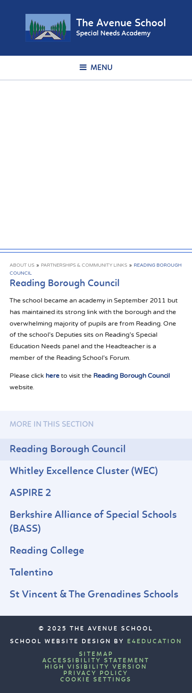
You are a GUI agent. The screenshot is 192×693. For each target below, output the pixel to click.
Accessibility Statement (95, 661)
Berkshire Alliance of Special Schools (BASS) (93, 522)
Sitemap (96, 654)
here (52, 376)
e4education (154, 641)
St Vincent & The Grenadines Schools (94, 595)
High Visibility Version (96, 667)
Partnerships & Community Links (84, 265)
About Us (22, 265)
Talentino (31, 573)
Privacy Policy (95, 673)
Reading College (47, 551)
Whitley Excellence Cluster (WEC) (84, 471)
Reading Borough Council (131, 376)
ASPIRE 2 (30, 493)
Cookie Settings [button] (95, 680)
